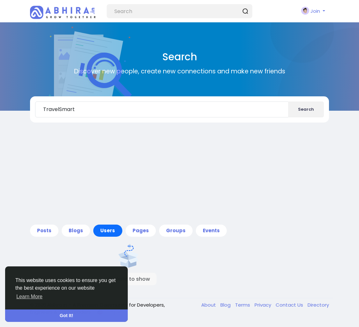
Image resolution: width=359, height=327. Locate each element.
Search (306, 109)
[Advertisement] (179, 173)
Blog (226, 304)
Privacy (263, 304)
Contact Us (290, 304)
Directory (318, 304)
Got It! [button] (66, 315)
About (209, 304)
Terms (243, 304)
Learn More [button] (29, 296)
